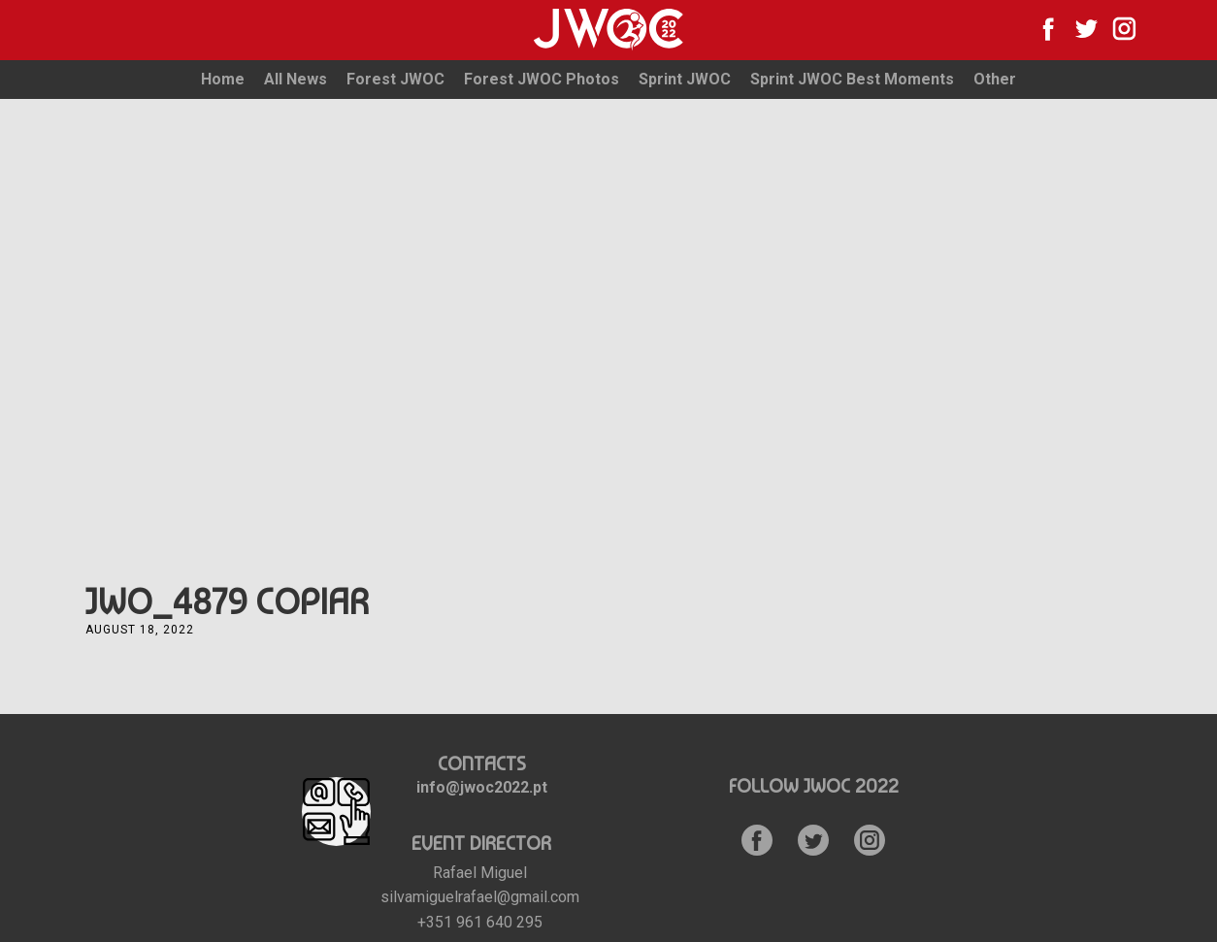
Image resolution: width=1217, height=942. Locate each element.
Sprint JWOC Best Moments (852, 79)
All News (295, 79)
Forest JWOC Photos (541, 79)
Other (994, 79)
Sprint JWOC (685, 79)
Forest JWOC (395, 79)
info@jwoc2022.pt (481, 787)
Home (223, 79)
